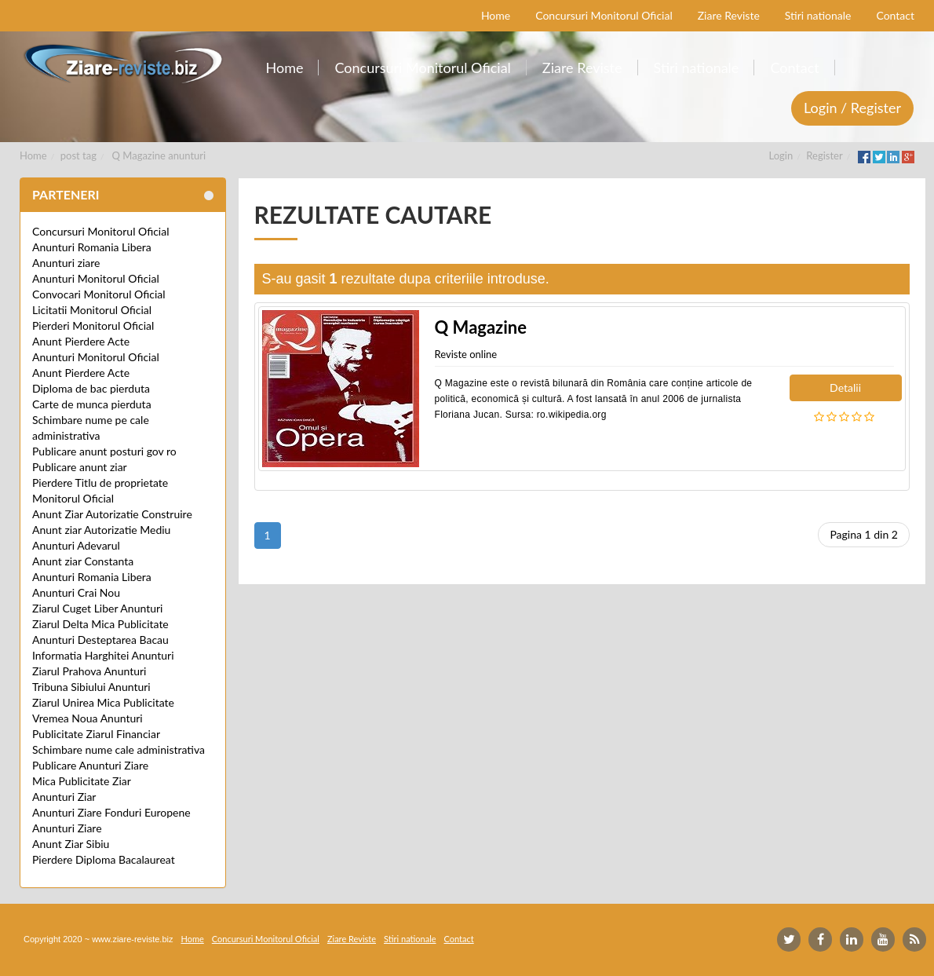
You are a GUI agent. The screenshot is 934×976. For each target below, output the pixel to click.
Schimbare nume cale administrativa (118, 749)
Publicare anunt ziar (79, 466)
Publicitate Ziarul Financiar (96, 733)
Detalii (845, 387)
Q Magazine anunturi (159, 155)
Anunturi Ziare (67, 828)
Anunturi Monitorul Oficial (95, 278)
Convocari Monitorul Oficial (99, 294)
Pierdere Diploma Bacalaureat (103, 859)
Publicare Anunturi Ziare (90, 765)
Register (824, 155)
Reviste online (466, 354)
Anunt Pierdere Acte (81, 341)
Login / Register (852, 107)
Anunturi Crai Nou (76, 592)
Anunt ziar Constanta (82, 561)
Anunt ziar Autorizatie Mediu (101, 529)
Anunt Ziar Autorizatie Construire (112, 514)
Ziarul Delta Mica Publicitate (100, 624)
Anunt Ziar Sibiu (70, 843)
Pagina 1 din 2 (864, 534)
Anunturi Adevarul (76, 545)
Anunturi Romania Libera (91, 247)
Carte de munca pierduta (91, 404)
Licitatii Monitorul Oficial (91, 309)
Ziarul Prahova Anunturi (89, 671)
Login (781, 155)
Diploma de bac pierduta (91, 388)
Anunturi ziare (66, 262)
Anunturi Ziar (64, 796)
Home (33, 155)
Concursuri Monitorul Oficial (101, 231)
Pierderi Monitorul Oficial (93, 325)
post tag (78, 155)
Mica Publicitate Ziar (81, 781)
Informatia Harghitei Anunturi (103, 655)
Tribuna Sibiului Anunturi (91, 686)
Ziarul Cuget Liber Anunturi (97, 608)
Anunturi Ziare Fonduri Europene (111, 812)
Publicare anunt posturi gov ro (104, 451)
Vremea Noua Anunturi (87, 718)
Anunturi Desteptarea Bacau (100, 639)
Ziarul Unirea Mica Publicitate (103, 702)
